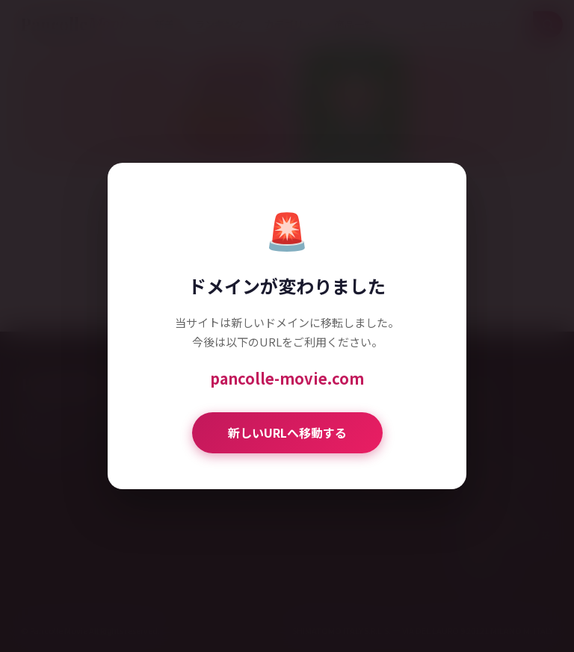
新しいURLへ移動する (287, 432)
